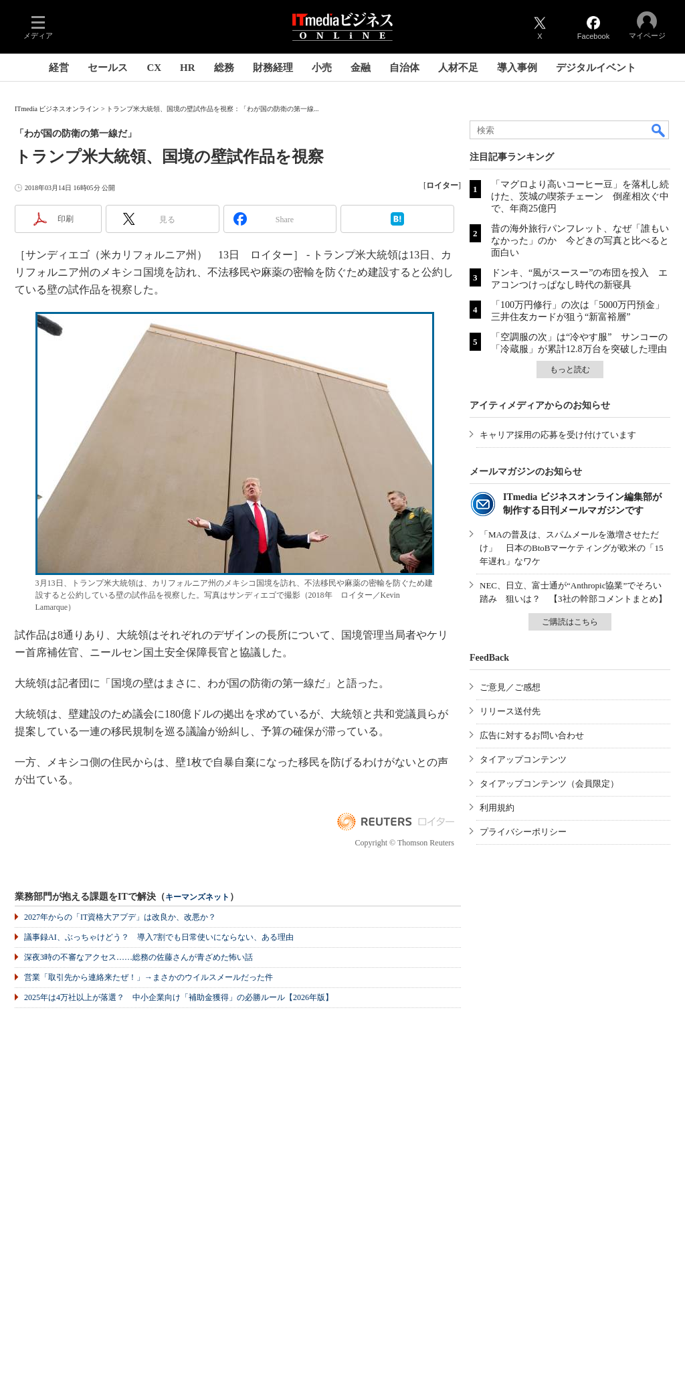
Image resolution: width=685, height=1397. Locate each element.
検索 (659, 129)
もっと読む (570, 369)
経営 (59, 67)
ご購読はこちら (570, 622)
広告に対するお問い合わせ (532, 735)
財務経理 (273, 67)
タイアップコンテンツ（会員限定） (549, 783)
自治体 (404, 67)
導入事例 (517, 67)
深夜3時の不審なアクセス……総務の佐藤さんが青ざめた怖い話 (138, 957)
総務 (224, 67)
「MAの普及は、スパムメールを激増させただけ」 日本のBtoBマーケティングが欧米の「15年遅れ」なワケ (571, 547)
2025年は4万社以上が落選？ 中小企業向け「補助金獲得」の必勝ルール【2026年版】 (178, 997)
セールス (108, 67)
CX (153, 67)
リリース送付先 (510, 711)
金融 (361, 67)
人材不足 (458, 67)
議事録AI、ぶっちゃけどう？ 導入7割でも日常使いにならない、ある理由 (159, 937)
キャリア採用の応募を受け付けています (558, 435)
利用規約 (497, 808)
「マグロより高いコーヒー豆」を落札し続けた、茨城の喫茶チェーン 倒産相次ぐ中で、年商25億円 (580, 196)
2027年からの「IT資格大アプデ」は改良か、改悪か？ (120, 917)
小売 (322, 67)
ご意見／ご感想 (510, 687)
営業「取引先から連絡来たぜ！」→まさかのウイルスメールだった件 (148, 977)
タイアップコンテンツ (523, 759)
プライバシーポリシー (523, 832)
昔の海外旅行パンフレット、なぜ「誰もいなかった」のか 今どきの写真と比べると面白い (580, 241)
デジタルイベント (596, 67)
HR (187, 67)
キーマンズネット (197, 897)
